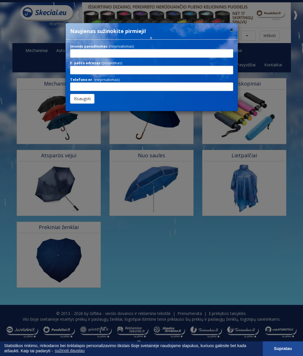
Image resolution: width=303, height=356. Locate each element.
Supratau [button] (283, 348)
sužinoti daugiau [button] (70, 350)
